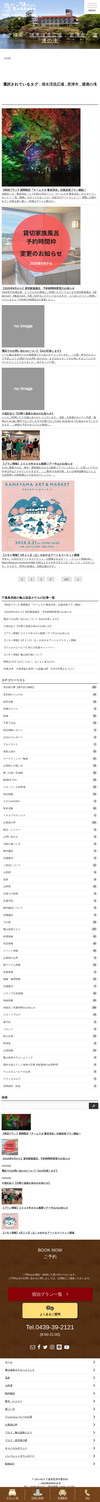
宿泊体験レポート (50, 730)
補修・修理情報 (50, 979)
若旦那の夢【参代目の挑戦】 (50, 687)
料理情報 (50, 936)
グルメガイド (50, 744)
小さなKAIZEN (50, 801)
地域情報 (50, 1000)
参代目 (50, 1022)
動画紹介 (10, 1463)
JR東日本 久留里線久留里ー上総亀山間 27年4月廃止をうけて (38, 668)
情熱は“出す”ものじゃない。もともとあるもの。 (30, 661)
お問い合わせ (50, 836)
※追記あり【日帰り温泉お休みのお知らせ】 (27, 626)
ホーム (8, 1362)
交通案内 (50, 858)
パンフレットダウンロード (20, 1456)
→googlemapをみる (50, 1482)
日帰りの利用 (50, 893)
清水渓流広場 (46, 35)
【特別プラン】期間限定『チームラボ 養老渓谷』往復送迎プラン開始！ (43, 604)
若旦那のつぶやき (50, 694)
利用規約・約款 (50, 1086)
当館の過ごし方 (50, 844)
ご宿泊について (50, 865)
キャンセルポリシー (16, 1448)
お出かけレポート (50, 737)
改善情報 (50, 972)
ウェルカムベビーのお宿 (50, 1071)
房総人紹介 (50, 751)
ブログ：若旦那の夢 (16, 1440)
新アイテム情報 (50, 965)
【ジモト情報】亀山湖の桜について (23, 654)
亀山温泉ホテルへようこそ (50, 1057)
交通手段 (50, 900)
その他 (50, 922)
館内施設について (50, 907)
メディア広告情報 (50, 993)
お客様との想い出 (50, 765)
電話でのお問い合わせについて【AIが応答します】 (31, 619)
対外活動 (50, 808)
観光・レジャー (50, 829)
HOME (7, 58)
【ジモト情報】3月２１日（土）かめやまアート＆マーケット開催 (39, 640)
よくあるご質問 (50, 1310)
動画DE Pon (50, 779)
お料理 (50, 886)
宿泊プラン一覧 (47, 1294)
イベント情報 (50, 950)
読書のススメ (50, 708)
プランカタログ (50, 1079)
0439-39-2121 (55, 1327)
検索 (5, 1097)
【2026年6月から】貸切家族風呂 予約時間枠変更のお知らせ (37, 611)
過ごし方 (10, 1409)
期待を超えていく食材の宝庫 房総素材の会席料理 (50, 1064)
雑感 (50, 716)
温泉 (50, 879)
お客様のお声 (50, 958)
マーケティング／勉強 (50, 758)
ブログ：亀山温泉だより (18, 1432)
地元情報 (50, 794)
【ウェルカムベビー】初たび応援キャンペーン (29, 647)
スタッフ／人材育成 (50, 787)
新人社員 (50, 1036)
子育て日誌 (50, 723)
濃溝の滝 (89, 84)
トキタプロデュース (50, 815)
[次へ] (78, 579)
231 (66, 579)
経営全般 (50, 701)
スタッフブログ (50, 1014)
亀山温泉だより (50, 929)
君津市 (78, 35)
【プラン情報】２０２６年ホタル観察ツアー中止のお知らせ (36, 633)
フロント (50, 1029)
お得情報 (50, 1050)
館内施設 (50, 851)
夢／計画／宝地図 (50, 772)
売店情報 (50, 943)
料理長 (50, 1043)
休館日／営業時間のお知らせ (50, 1007)
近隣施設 (50, 915)
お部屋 (50, 872)
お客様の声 (50, 822)
